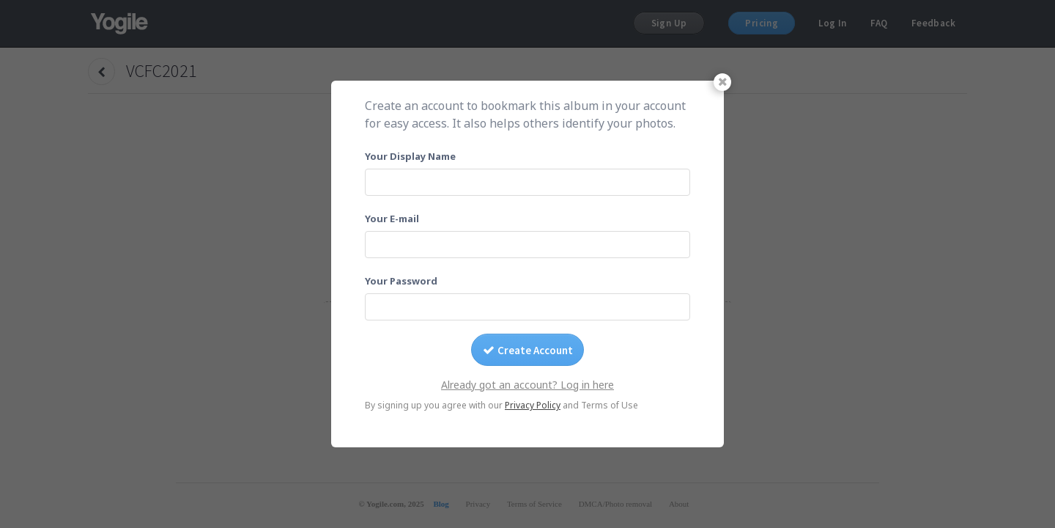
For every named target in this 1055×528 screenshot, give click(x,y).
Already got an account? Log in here (527, 385)
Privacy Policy (532, 405)
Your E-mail (392, 218)
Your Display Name (410, 156)
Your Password (401, 280)
